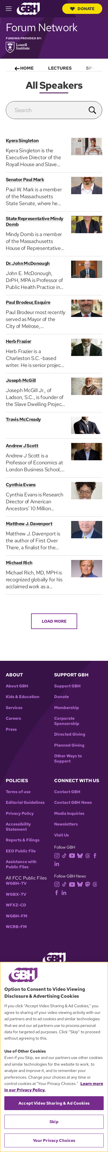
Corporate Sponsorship (66, 721)
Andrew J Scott (22, 446)
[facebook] (96, 855)
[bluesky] (81, 855)
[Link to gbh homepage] (28, 8)
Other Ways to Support (68, 759)
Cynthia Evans (21, 485)
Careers (13, 718)
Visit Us (61, 835)
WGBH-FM (16, 916)
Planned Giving (69, 745)
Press (11, 729)
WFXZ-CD (16, 905)
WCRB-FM (16, 926)
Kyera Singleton (22, 141)
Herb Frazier (18, 341)
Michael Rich (19, 563)
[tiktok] (65, 855)
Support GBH (67, 686)
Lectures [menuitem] (60, 68)
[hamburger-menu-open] (11, 8)
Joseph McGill (21, 380)
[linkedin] (58, 863)
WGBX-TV (16, 894)
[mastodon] (88, 884)
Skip (54, 1121)
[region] (54, 1057)
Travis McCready (23, 419)
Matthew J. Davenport (29, 524)
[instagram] (58, 855)
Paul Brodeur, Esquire (28, 302)
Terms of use (18, 791)
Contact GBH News (73, 802)
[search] (44, 110)
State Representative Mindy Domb (34, 221)
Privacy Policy (20, 813)
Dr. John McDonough (28, 263)
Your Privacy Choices (54, 1140)
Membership (66, 707)
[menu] (54, 67)
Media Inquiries (69, 813)
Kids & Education (22, 696)
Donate (82, 8)
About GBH (17, 686)
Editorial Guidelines (25, 802)
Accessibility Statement (18, 827)
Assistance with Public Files (21, 864)
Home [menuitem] (27, 68)
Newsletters (66, 824)
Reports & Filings (22, 840)
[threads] (88, 855)
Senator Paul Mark (25, 180)
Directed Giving (69, 734)
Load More (54, 621)
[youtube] (73, 855)
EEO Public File (21, 851)
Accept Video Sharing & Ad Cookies (54, 1103)
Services (14, 707)
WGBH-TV (16, 883)
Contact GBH (67, 791)
